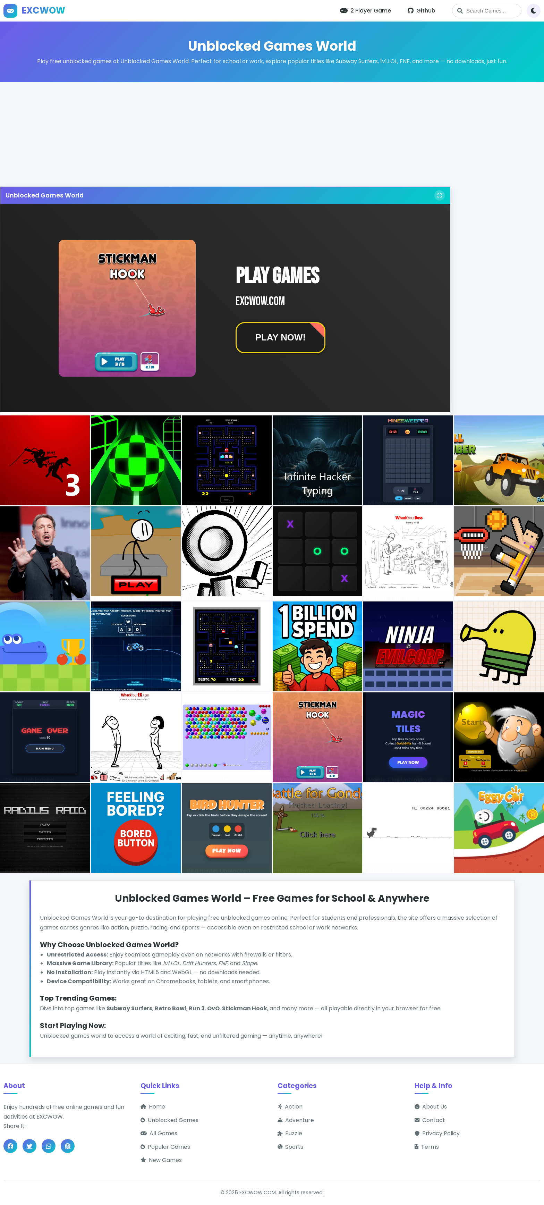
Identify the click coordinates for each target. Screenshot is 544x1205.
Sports (290, 1147)
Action (290, 1107)
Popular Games (165, 1147)
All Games (159, 1133)
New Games (161, 1160)
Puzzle (290, 1133)
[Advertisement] (272, 130)
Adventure (296, 1120)
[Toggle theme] (534, 11)
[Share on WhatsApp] (49, 1146)
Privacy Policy (437, 1133)
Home (153, 1107)
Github (421, 11)
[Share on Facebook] (10, 1146)
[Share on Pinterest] (68, 1146)
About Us (431, 1107)
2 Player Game (365, 11)
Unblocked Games (169, 1120)
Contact (430, 1120)
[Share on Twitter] (29, 1146)
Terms (427, 1147)
